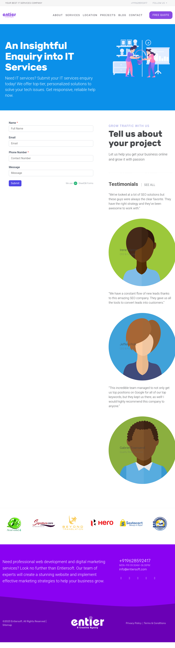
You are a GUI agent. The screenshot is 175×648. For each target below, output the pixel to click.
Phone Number (19, 152)
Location (90, 15)
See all (149, 184)
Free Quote (161, 15)
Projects (108, 15)
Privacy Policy (134, 623)
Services (73, 15)
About (58, 15)
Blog (122, 15)
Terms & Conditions (155, 623)
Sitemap (7, 625)
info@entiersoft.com (133, 569)
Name (13, 122)
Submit (15, 183)
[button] (160, 3)
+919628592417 (139, 3)
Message (14, 167)
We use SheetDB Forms (79, 183)
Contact (136, 15)
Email (12, 137)
